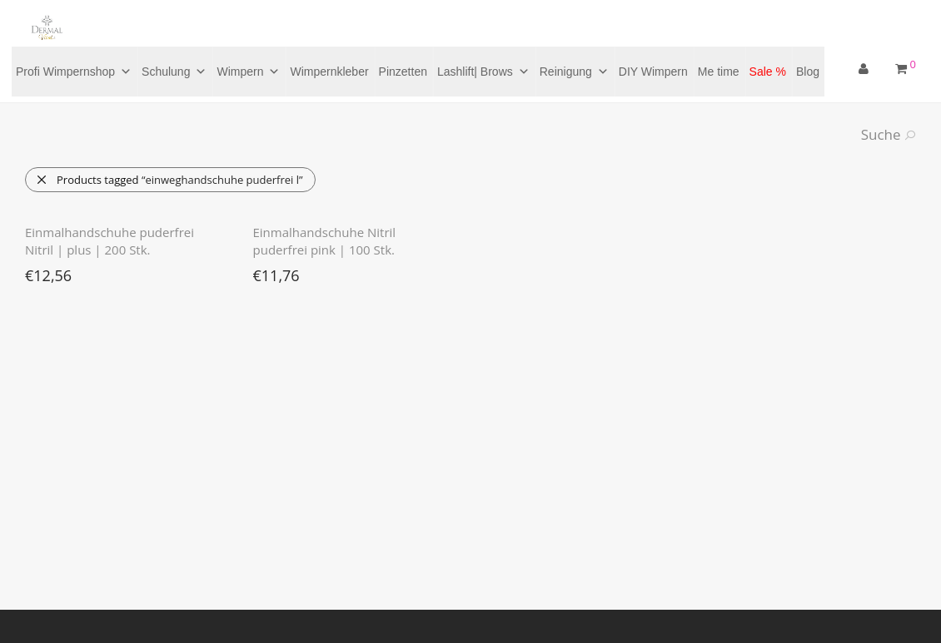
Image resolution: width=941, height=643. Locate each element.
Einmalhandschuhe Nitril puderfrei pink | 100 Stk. (324, 241)
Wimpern (248, 71)
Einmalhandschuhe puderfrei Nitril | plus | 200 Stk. (109, 241)
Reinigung (574, 71)
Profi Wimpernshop (74, 71)
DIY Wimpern (653, 71)
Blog (807, 71)
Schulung (174, 71)
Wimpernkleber (329, 71)
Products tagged (169, 179)
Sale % (767, 71)
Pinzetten (403, 71)
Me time (718, 71)
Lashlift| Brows (483, 71)
